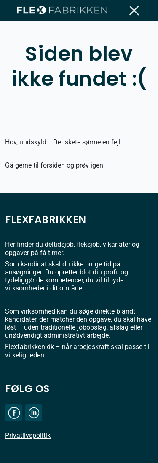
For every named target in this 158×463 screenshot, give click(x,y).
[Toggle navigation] (135, 10)
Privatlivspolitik (28, 435)
